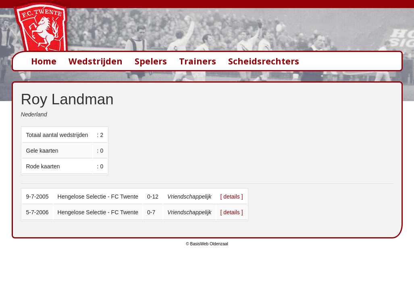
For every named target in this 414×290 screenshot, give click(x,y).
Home (43, 61)
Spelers (151, 61)
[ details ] (232, 196)
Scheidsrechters (263, 61)
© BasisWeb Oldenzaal (207, 244)
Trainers (197, 61)
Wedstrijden (96, 61)
